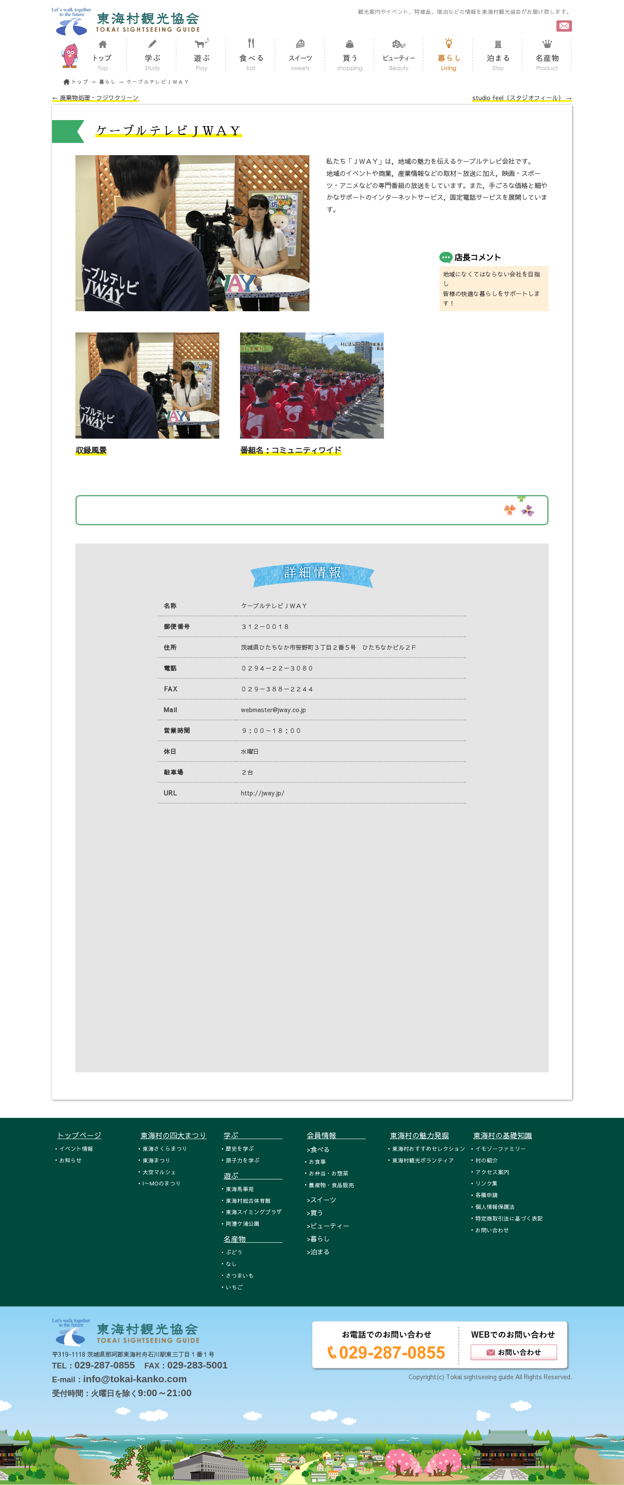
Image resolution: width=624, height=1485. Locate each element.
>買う (315, 1212)
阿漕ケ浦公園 (243, 1223)
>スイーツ (321, 1199)
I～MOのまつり (162, 1183)
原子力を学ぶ (243, 1160)
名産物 (253, 1239)
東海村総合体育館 (248, 1200)
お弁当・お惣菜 (328, 1173)
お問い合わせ (492, 1230)
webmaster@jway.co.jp (273, 709)
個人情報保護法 (495, 1206)
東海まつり (157, 1160)
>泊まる (318, 1251)
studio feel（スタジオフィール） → (522, 97)
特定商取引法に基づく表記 (509, 1218)
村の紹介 (486, 1160)
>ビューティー (328, 1225)
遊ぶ (253, 1175)
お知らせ (70, 1160)
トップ (80, 81)
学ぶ (253, 1135)
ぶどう (234, 1252)
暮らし (108, 81)
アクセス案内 (492, 1172)
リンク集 (486, 1183)
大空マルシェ (159, 1172)
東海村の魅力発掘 (419, 1135)
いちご (234, 1287)
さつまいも (240, 1275)
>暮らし (318, 1238)
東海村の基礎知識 (502, 1135)
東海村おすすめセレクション (428, 1148)
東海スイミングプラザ (254, 1211)
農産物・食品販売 (331, 1185)
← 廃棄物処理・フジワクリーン (95, 97)
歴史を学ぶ (240, 1148)
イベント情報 (76, 1148)
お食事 (317, 1161)
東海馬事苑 (240, 1188)
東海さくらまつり (165, 1148)
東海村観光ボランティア (423, 1160)
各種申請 (486, 1194)
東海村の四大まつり (173, 1135)
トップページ (79, 1135)
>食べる (318, 1149)
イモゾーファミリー (500, 1148)
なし (231, 1263)
